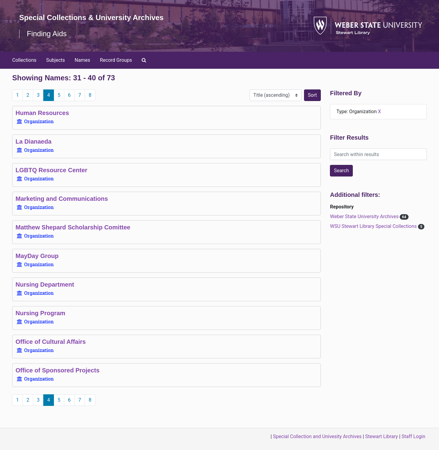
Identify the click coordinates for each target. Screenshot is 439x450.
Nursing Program (40, 313)
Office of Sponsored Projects (58, 370)
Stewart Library (381, 436)
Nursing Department (45, 284)
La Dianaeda (33, 141)
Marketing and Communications (62, 198)
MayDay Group (37, 256)
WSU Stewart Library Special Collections (374, 226)
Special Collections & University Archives (91, 17)
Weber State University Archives (365, 216)
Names (82, 60)
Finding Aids (47, 34)
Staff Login (413, 436)
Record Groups (116, 60)
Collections (24, 60)
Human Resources (42, 113)
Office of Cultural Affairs (51, 341)
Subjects (55, 60)
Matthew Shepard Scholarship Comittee (73, 227)
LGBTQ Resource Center (51, 170)
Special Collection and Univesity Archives (317, 436)
